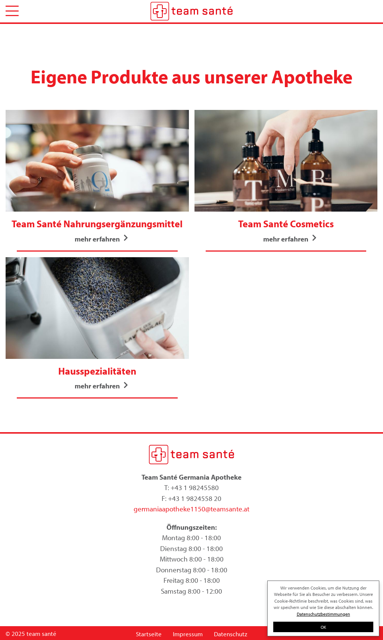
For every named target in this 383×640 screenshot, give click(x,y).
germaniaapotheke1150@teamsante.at (191, 508)
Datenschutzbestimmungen (323, 614)
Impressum (188, 634)
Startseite (149, 634)
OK (323, 627)
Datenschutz (230, 634)
